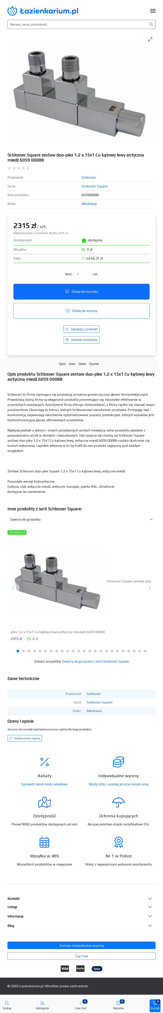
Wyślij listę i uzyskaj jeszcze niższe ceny (118, 784)
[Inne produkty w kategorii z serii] (81, 519)
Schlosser (89, 177)
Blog (10, 926)
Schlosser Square (94, 186)
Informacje (15, 916)
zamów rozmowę (81, 340)
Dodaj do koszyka (81, 291)
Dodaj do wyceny (81, 311)
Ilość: (68, 274)
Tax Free (81, 956)
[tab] (18, 651)
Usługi (12, 907)
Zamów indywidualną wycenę (81, 946)
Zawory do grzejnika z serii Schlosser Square (95, 661)
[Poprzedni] (13, 588)
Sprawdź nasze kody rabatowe (44, 784)
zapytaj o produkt (81, 329)
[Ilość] (82, 274)
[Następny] (150, 588)
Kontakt (13, 899)
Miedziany (89, 204)
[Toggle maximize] (150, 39)
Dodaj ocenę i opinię (24, 738)
